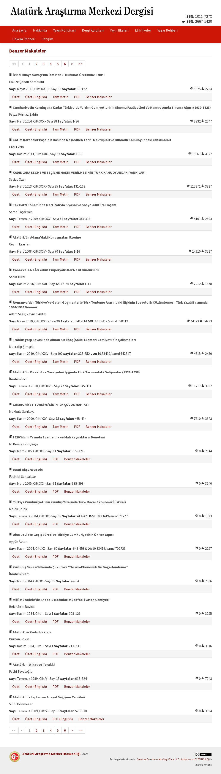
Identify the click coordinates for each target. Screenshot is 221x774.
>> (80, 64)
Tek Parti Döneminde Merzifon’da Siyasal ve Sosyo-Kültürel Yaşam (62, 205)
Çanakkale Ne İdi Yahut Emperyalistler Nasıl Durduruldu (54, 270)
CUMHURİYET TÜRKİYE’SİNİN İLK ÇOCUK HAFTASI (49, 404)
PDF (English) (62, 719)
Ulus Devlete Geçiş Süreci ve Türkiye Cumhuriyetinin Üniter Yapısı (61, 534)
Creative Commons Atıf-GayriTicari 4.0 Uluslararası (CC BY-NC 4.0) (173, 759)
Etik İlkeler (143, 30)
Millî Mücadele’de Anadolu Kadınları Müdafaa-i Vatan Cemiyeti (59, 599)
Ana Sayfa (19, 30)
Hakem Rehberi (23, 39)
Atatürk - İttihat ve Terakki (32, 664)
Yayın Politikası (64, 30)
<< (14, 64)
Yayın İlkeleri (119, 30)
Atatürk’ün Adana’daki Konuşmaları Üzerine (45, 237)
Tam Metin (60, 97)
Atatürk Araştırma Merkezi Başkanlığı (51, 754)
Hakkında (40, 30)
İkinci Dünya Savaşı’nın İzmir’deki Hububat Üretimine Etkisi (56, 75)
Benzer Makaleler (99, 97)
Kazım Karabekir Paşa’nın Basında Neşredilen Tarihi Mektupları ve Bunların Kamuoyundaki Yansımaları (90, 140)
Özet (16, 97)
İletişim (47, 39)
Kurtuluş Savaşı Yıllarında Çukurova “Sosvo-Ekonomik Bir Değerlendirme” (68, 567)
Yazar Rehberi (168, 30)
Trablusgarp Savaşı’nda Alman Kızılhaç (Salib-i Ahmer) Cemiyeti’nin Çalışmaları (72, 340)
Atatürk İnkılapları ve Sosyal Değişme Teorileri (47, 697)
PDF (77, 97)
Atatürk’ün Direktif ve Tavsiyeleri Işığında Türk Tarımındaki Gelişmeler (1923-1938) (74, 372)
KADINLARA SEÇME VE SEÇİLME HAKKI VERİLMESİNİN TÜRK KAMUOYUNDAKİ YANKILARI (77, 172)
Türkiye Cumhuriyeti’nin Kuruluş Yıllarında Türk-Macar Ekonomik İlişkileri (67, 502)
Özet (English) (36, 97)
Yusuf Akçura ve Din (26, 469)
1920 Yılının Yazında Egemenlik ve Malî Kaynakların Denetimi (57, 437)
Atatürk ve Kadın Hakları (30, 632)
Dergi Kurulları (93, 30)
